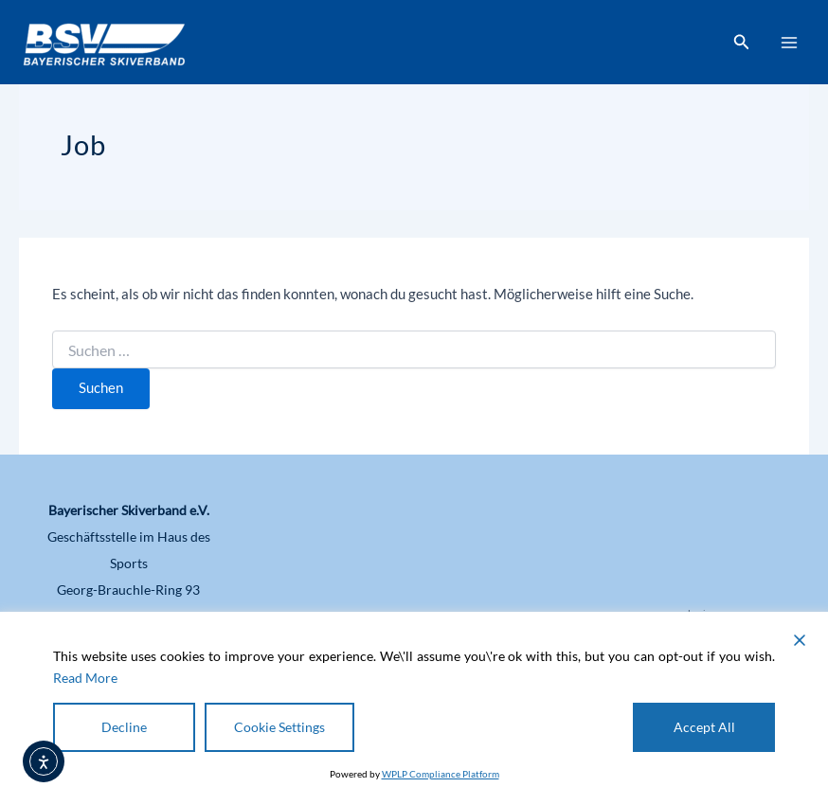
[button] (741, 42)
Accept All (704, 727)
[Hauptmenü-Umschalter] (789, 43)
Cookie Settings (279, 727)
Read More (85, 678)
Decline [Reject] (124, 727)
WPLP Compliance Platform (440, 773)
